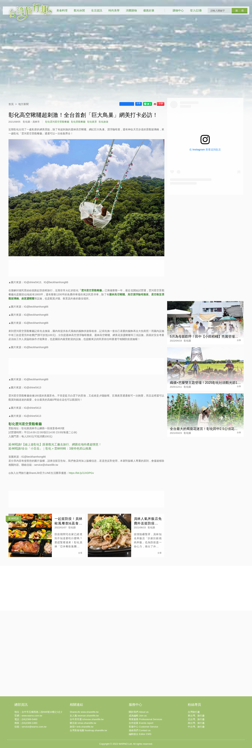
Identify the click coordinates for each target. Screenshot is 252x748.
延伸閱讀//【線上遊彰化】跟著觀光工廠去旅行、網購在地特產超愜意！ (55, 444)
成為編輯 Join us (138, 715)
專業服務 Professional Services (145, 719)
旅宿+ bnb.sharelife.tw (81, 726)
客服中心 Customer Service (143, 726)
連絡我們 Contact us (140, 730)
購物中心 (178, 10)
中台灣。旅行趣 (196, 726)
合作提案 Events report (141, 723)
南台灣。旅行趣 (196, 723)
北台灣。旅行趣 (196, 719)
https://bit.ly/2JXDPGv (81, 472)
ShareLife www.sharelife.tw (84, 712)
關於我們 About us (139, 712)
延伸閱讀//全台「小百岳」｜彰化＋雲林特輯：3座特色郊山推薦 (50, 448)
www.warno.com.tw (32, 715)
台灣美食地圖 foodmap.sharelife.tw (88, 730)
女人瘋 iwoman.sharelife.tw (84, 715)
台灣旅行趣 (194, 712)
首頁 (11, 104)
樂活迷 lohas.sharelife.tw (83, 723)
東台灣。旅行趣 (196, 715)
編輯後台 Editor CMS (140, 734)
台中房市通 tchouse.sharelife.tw (87, 719)
